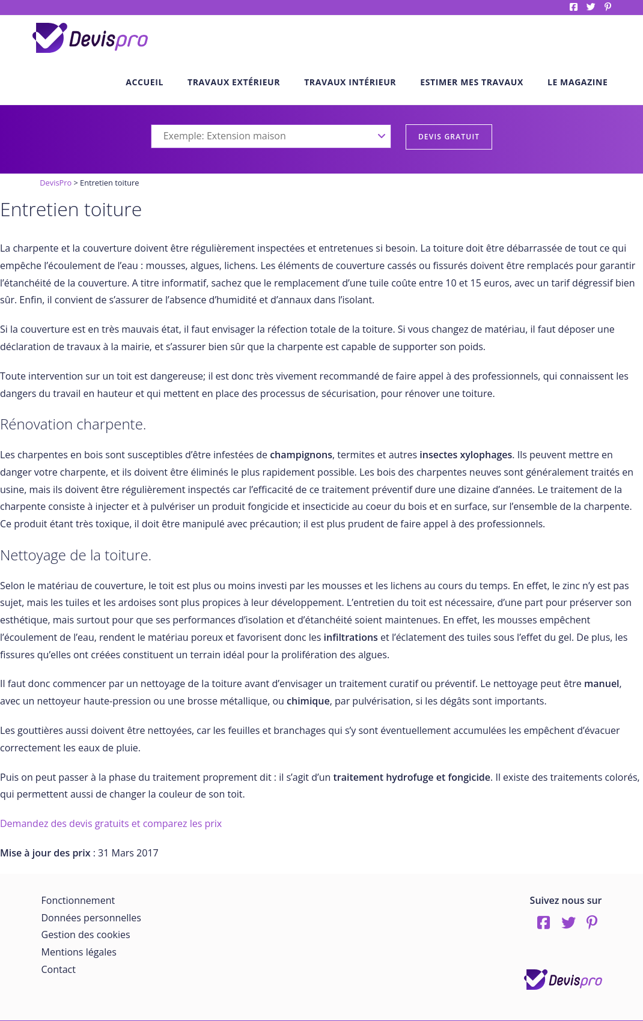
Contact (58, 969)
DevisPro (56, 182)
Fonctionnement (78, 900)
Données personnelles (91, 917)
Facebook (573, 6)
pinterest (608, 6)
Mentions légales (79, 952)
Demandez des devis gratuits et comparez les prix (111, 823)
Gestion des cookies (85, 934)
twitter (591, 6)
